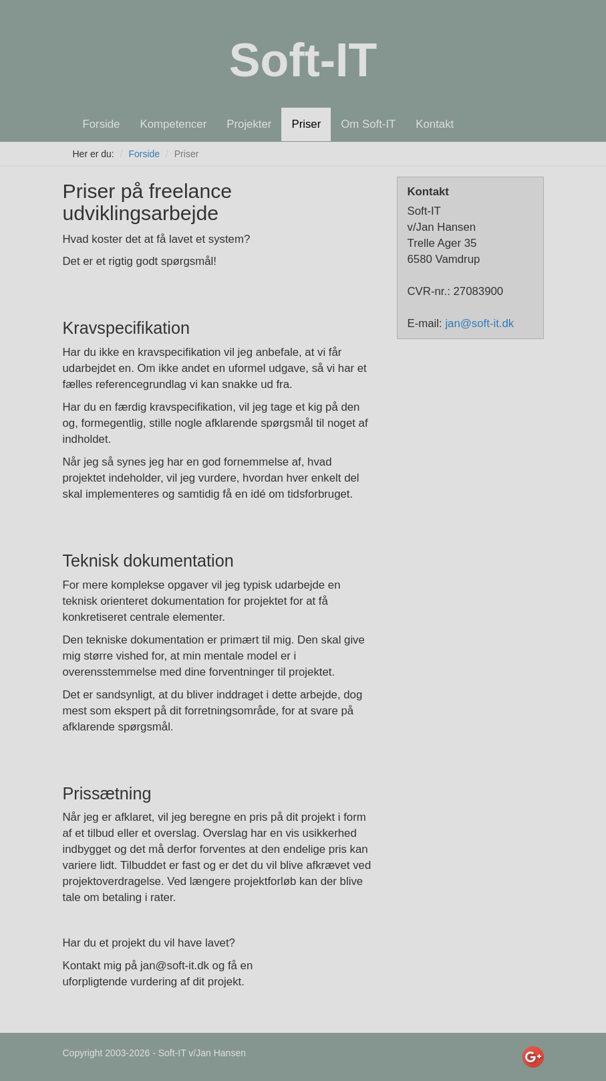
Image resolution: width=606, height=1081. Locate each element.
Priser (306, 124)
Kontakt (435, 124)
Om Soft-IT (368, 124)
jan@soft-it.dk (479, 323)
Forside (101, 124)
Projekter (248, 124)
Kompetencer (173, 124)
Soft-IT (303, 60)
